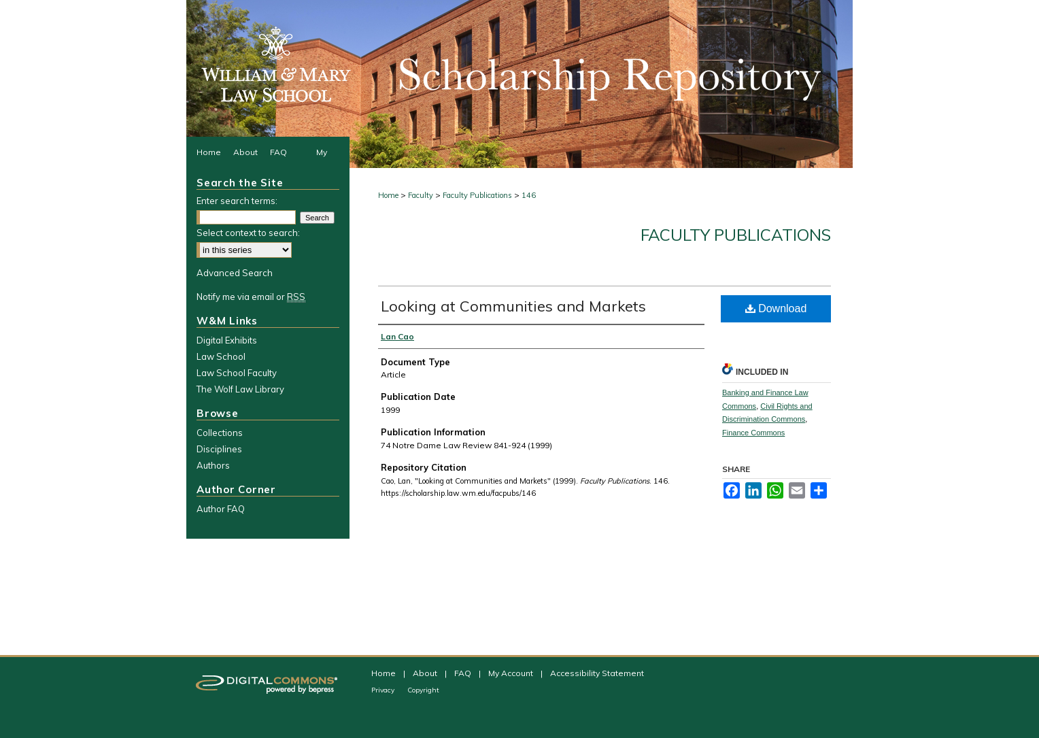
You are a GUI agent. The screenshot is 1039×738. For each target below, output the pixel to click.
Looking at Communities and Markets (513, 306)
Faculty (420, 195)
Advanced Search (235, 272)
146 (529, 195)
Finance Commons (753, 433)
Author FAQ (221, 508)
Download (776, 308)
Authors (213, 465)
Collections (220, 432)
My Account (511, 673)
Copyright (423, 690)
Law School (221, 356)
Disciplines (219, 448)
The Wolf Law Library (240, 389)
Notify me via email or (251, 296)
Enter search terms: (237, 200)
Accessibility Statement (597, 673)
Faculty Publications (477, 195)
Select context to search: (248, 232)
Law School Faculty (237, 372)
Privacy (383, 690)
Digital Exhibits (227, 340)
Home (388, 195)
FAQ (463, 673)
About (426, 673)
